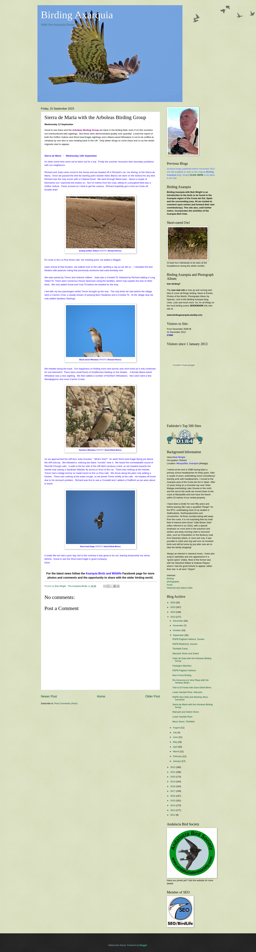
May (175, 742)
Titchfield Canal (180, 648)
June (175, 737)
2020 (173, 776)
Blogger (143, 945)
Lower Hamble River (182, 716)
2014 (173, 805)
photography (173, 581)
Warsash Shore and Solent (185, 653)
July (175, 732)
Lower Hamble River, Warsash (187, 692)
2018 (173, 786)
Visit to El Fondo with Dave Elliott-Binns (191, 687)
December (178, 621)
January (177, 761)
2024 (173, 612)
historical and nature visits (179, 588)
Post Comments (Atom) (66, 703)
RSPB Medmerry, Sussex (184, 644)
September (179, 635)
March (176, 751)
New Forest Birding (181, 675)
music (170, 584)
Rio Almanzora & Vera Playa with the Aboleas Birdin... (190, 681)
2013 (173, 810)
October (177, 630)
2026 (173, 602)
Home (101, 696)
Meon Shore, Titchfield (183, 721)
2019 (173, 781)
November (178, 625)
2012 (173, 815)
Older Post (152, 696)
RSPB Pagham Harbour (184, 670)
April (175, 746)
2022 (173, 767)
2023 (173, 617)
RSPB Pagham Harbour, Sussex (188, 639)
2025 (173, 607)
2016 (173, 796)
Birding (170, 578)
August (177, 727)
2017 (173, 791)
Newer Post (49, 696)
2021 (173, 772)
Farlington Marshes (181, 665)
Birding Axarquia (77, 15)
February (177, 756)
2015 (173, 800)
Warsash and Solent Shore (185, 712)
